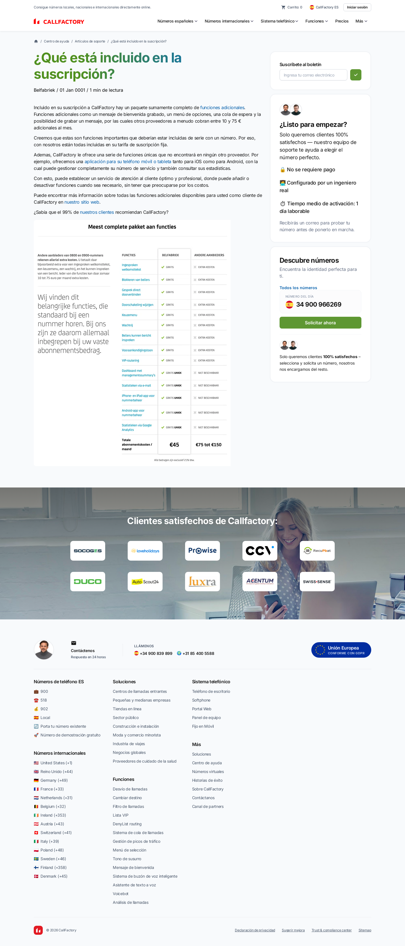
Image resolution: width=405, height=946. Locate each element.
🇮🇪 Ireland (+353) (50, 815)
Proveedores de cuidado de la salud (144, 761)
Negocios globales (129, 752)
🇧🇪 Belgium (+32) (50, 806)
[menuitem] (177, 21)
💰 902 (41, 708)
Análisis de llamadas (130, 902)
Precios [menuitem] (342, 21)
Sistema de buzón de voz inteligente (145, 876)
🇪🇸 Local (42, 717)
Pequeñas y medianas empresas (141, 700)
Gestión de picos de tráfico (136, 841)
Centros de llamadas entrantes (140, 691)
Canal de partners (208, 806)
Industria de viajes (129, 743)
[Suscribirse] (355, 74)
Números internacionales (60, 753)
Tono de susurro (127, 858)
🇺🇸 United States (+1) (53, 762)
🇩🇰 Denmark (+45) (51, 876)
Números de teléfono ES (59, 681)
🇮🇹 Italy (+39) (46, 841)
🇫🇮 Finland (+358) (50, 867)
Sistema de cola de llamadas (138, 832)
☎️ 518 (40, 700)
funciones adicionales (222, 107)
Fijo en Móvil (203, 726)
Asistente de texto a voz (134, 884)
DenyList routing (127, 823)
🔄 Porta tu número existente (60, 726)
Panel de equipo (206, 717)
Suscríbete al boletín (300, 64)
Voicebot (121, 893)
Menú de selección (129, 850)
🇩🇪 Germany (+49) (51, 780)
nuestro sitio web (81, 202)
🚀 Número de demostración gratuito (67, 734)
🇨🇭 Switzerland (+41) (52, 832)
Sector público (125, 717)
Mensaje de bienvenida (133, 867)
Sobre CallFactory (208, 789)
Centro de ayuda (56, 41)
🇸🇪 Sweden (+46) (50, 858)
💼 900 (41, 691)
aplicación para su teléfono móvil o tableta (128, 161)
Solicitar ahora (320, 322)
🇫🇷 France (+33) (49, 789)
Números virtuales (208, 771)
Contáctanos (203, 797)
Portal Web (202, 708)
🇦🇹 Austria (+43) (49, 823)
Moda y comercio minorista (137, 734)
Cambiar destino (127, 797)
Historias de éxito (207, 780)
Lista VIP (120, 815)
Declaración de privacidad (255, 930)
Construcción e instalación (136, 726)
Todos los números (298, 287)
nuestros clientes (97, 212)
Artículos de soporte (90, 41)
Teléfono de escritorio (211, 691)
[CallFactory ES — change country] (324, 7)
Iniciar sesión (357, 7)
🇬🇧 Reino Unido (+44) (53, 771)
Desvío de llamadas (130, 789)
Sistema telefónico (211, 681)
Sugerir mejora (293, 930)
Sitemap (365, 930)
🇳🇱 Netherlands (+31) (53, 797)
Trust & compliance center (332, 930)
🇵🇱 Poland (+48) (49, 850)
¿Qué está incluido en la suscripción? (138, 41)
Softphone (201, 700)
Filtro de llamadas (128, 806)
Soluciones (124, 681)
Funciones (123, 779)
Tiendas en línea (127, 708)
